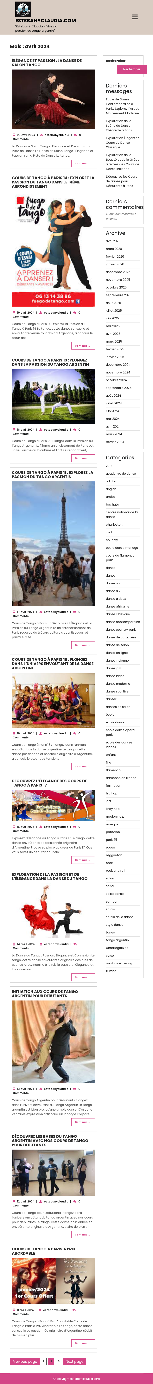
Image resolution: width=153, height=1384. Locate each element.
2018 (109, 466)
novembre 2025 (118, 279)
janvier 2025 (115, 357)
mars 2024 (114, 434)
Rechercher (116, 61)
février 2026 (115, 256)
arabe (110, 497)
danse (110, 575)
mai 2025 (113, 326)
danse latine (115, 676)
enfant (111, 755)
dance (111, 568)
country (112, 540)
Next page (74, 1361)
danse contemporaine (123, 622)
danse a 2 (113, 591)
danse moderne (118, 683)
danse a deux (116, 599)
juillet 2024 (114, 403)
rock (109, 863)
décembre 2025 (118, 272)
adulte (111, 481)
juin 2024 (112, 411)
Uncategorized (117, 948)
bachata (112, 504)
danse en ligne (117, 653)
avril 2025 (113, 334)
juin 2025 (112, 318)
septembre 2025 (118, 295)
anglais (111, 489)
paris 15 (111, 840)
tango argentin (117, 940)
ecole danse (115, 722)
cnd (109, 532)
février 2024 (115, 442)
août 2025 (113, 303)
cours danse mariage (122, 548)
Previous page (24, 1361)
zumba (111, 971)
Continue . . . (83, 163)
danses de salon (118, 707)
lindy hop (113, 809)
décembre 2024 (118, 364)
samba (111, 901)
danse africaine (117, 606)
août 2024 (113, 395)
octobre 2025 (116, 287)
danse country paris (121, 629)
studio (110, 909)
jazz (109, 801)
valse (110, 955)
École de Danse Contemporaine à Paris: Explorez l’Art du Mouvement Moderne (122, 106)
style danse (114, 924)
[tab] (135, 17)
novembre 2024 (118, 372)
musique (112, 824)
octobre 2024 (116, 380)
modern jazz (115, 816)
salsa (110, 886)
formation (113, 785)
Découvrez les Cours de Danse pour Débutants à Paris (121, 181)
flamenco (113, 770)
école (110, 714)
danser (111, 699)
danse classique (118, 614)
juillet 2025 (114, 310)
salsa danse (115, 894)
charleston (114, 524)
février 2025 (115, 349)
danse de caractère (121, 637)
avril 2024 (113, 426)
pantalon (113, 832)
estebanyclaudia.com (45, 20)
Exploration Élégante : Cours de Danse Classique (122, 142)
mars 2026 (114, 249)
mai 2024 (113, 419)
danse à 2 (113, 583)
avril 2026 (113, 241)
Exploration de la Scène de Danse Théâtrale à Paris (119, 125)
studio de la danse (119, 917)
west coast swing (119, 963)
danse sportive (117, 691)
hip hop (111, 793)
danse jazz (114, 668)
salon (110, 878)
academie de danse (121, 473)
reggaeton (114, 855)
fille (108, 762)
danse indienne (117, 660)
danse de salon (117, 645)
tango (110, 932)
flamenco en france (121, 778)
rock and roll (115, 870)
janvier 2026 (115, 264)
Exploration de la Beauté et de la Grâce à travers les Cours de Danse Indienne (122, 162)
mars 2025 (114, 341)
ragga (110, 847)
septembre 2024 (119, 388)
